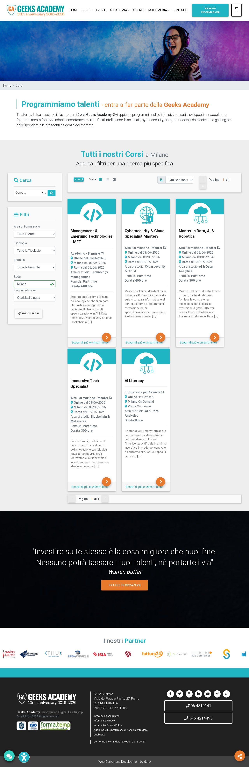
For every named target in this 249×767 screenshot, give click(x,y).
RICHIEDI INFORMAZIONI (124, 585)
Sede (17, 277)
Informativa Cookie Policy (108, 725)
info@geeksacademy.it (106, 716)
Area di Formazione (27, 226)
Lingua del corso (25, 290)
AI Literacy (134, 380)
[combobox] (30, 193)
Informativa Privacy (104, 720)
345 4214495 (198, 718)
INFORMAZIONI (210, 10)
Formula (19, 260)
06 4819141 (198, 705)
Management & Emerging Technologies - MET (92, 236)
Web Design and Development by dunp (124, 761)
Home (7, 85)
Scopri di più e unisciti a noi (90, 342)
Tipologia (20, 243)
